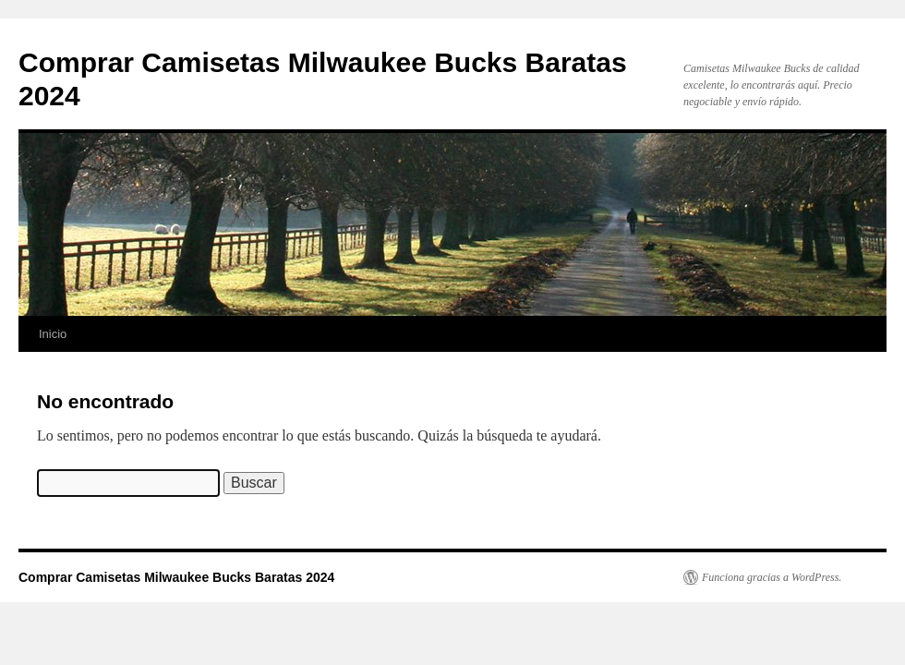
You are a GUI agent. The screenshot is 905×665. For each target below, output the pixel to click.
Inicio (52, 334)
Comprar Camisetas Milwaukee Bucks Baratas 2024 (176, 577)
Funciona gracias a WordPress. (771, 577)
